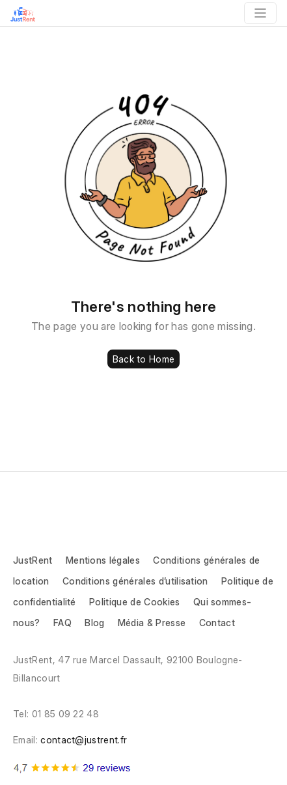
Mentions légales (103, 560)
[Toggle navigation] (260, 13)
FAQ (62, 622)
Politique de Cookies (134, 601)
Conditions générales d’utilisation (136, 580)
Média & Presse (151, 622)
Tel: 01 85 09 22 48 (56, 713)
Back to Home (143, 359)
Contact (217, 622)
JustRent (33, 560)
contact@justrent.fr (83, 739)
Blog (94, 622)
